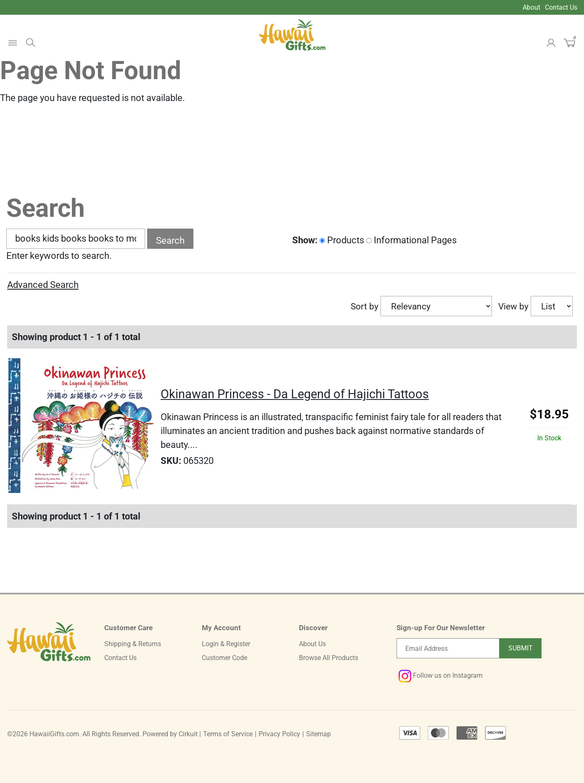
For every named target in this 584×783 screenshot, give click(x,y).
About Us (312, 644)
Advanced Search (43, 285)
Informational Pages (411, 240)
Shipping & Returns (132, 644)
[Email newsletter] (447, 648)
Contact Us (561, 7)
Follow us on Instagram (441, 675)
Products (342, 240)
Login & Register (226, 644)
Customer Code (224, 658)
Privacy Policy (279, 734)
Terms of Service (228, 734)
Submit (520, 648)
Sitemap (318, 734)
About (531, 7)
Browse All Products (328, 658)
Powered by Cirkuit (170, 734)
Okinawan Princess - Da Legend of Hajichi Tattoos (295, 394)
